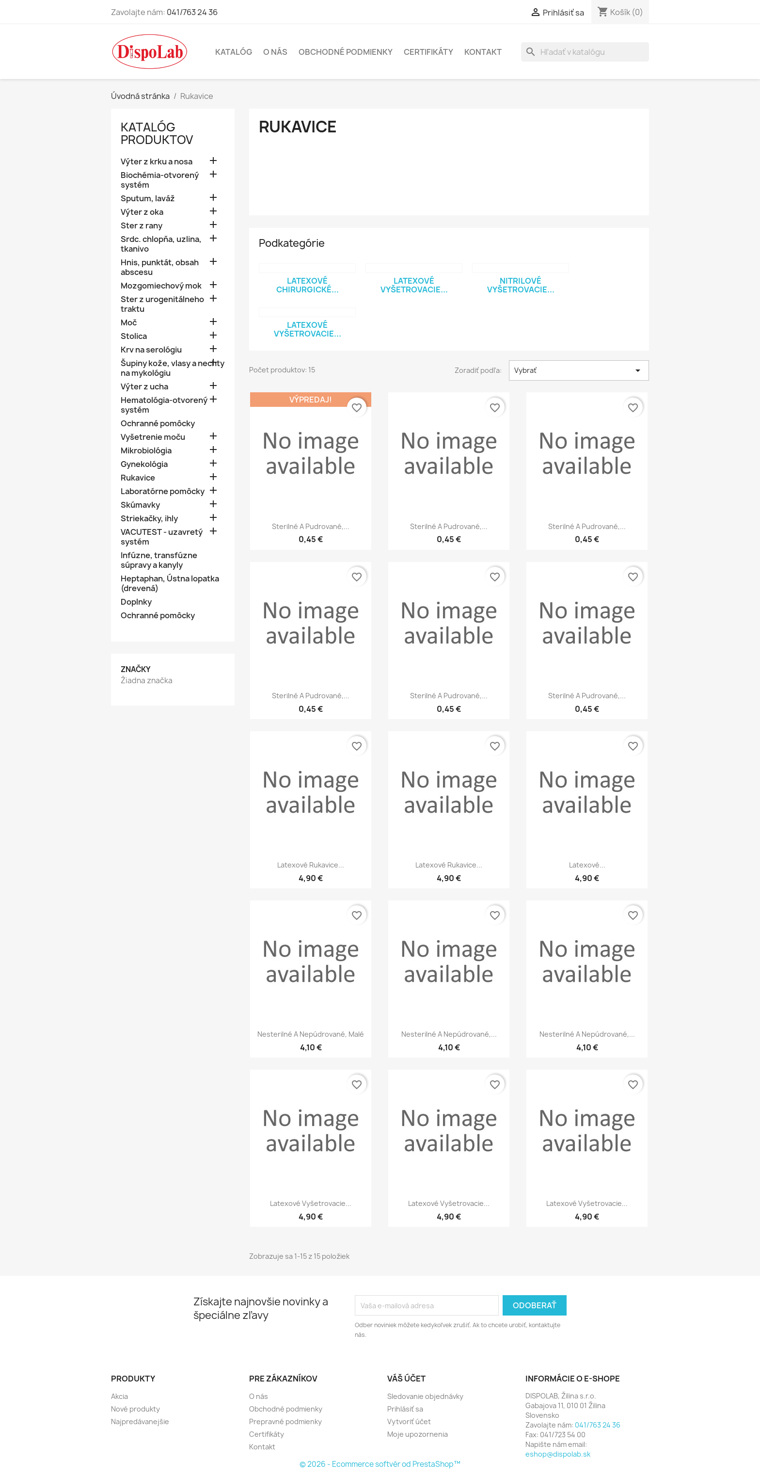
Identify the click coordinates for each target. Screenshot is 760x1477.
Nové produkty (135, 1408)
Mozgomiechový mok (161, 286)
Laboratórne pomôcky (163, 491)
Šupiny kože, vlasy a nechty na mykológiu (172, 368)
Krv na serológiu (151, 350)
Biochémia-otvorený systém (160, 180)
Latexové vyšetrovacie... (414, 285)
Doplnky (136, 602)
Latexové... (587, 864)
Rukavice (138, 478)
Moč (129, 323)
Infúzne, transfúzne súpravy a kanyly (159, 560)
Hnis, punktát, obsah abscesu (160, 267)
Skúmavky (140, 505)
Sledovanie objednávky (425, 1396)
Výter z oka (142, 212)
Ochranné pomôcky (158, 423)
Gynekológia (144, 464)
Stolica (134, 336)
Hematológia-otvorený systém (164, 405)
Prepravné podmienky (285, 1421)
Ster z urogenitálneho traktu (162, 304)
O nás (275, 52)
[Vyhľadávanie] (585, 52)
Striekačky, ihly (149, 519)
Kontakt (483, 52)
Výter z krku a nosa (156, 162)
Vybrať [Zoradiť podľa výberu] (579, 370)
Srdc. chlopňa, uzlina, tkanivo (161, 244)
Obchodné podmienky (346, 52)
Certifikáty (428, 52)
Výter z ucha (144, 387)
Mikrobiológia (146, 451)
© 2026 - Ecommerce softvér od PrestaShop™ (380, 1464)
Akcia (119, 1396)
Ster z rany (141, 226)
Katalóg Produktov (157, 133)
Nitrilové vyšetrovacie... (520, 285)
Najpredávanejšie (140, 1421)
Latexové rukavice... (310, 864)
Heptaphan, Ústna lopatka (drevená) (170, 584)
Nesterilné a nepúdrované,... (449, 1034)
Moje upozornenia (417, 1434)
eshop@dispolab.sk (557, 1454)
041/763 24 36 (192, 12)
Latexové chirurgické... (307, 285)
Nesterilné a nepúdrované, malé (310, 1034)
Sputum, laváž (148, 198)
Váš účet (406, 1378)
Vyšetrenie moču (153, 437)
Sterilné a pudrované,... (310, 526)
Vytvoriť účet (409, 1421)
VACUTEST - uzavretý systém (162, 537)
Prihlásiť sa (405, 1408)
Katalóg (233, 52)
